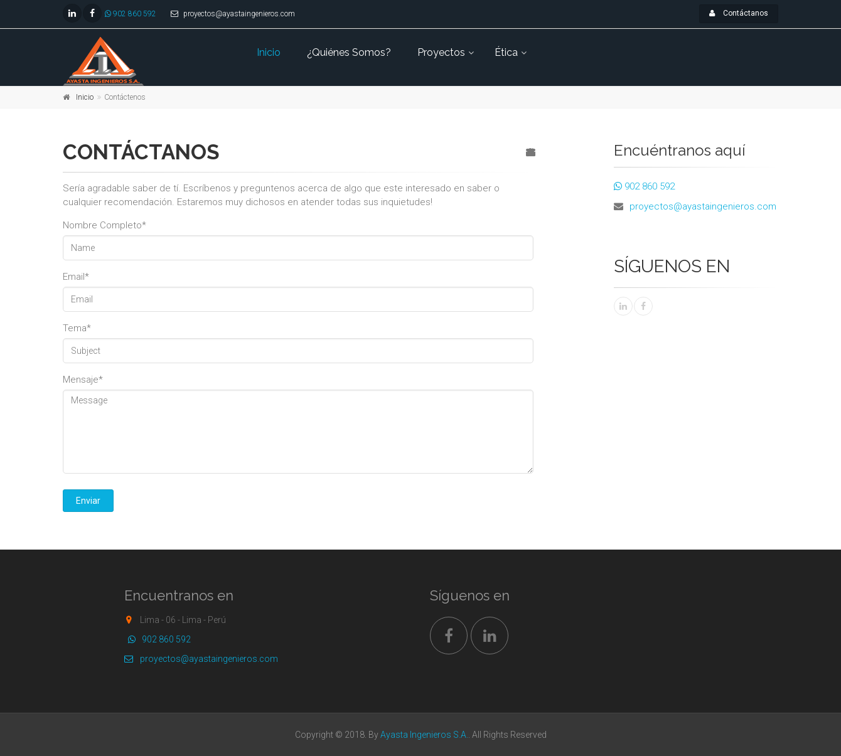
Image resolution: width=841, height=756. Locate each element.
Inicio (269, 52)
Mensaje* (83, 379)
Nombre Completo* (104, 225)
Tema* (77, 328)
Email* (76, 276)
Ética (506, 52)
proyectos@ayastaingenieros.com (702, 206)
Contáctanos (738, 13)
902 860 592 (130, 13)
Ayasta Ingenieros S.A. (424, 735)
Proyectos (441, 52)
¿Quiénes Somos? (349, 52)
